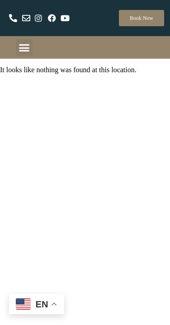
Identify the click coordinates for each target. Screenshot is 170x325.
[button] (24, 47)
